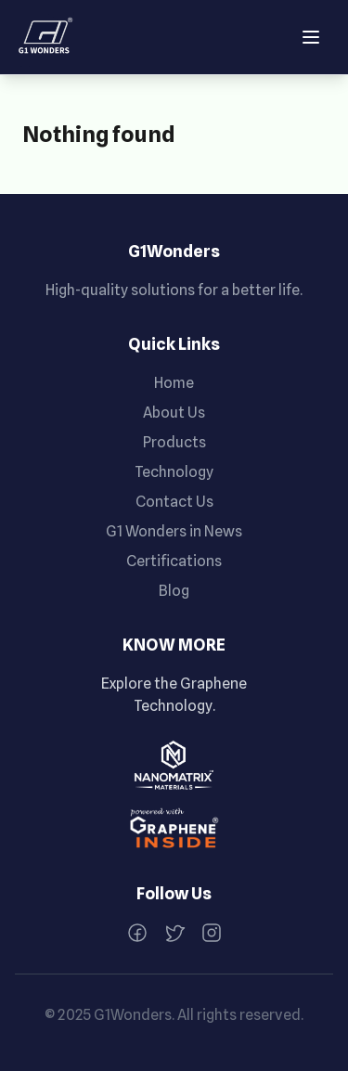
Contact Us (174, 501)
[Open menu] (311, 37)
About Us (174, 412)
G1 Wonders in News (174, 531)
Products (174, 442)
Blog (174, 591)
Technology (174, 472)
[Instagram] (211, 933)
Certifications (174, 561)
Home (174, 383)
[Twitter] (174, 933)
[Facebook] (137, 933)
